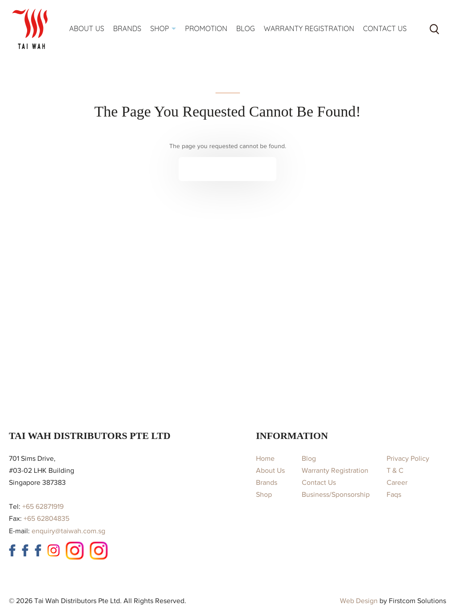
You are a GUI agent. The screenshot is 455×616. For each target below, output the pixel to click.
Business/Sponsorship (336, 495)
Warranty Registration (335, 471)
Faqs (394, 495)
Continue (221, 168)
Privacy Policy (408, 459)
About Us (270, 471)
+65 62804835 (46, 519)
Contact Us (319, 483)
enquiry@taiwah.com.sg (68, 531)
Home (265, 459)
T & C (395, 471)
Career (397, 483)
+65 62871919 (43, 507)
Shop (264, 495)
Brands (266, 483)
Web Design (359, 601)
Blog (309, 459)
